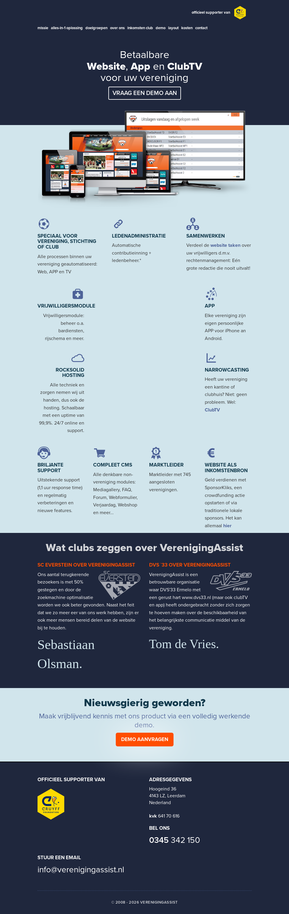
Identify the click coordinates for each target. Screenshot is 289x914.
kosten (187, 28)
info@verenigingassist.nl (81, 870)
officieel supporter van (211, 12)
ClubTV (212, 410)
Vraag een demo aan (145, 93)
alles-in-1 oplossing (67, 28)
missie (43, 28)
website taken (225, 245)
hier (227, 526)
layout (173, 28)
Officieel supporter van (71, 779)
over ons (117, 28)
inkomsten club (140, 28)
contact (201, 28)
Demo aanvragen (144, 739)
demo (160, 28)
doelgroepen (96, 28)
